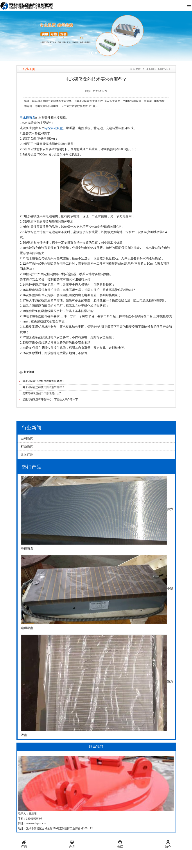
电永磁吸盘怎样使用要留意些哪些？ (44, 387)
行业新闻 (148, 69)
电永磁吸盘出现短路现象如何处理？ (44, 381)
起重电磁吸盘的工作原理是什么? (42, 393)
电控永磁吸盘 (54, 128)
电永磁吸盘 (27, 117)
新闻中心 (163, 69)
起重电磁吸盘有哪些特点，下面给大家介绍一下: (51, 399)
